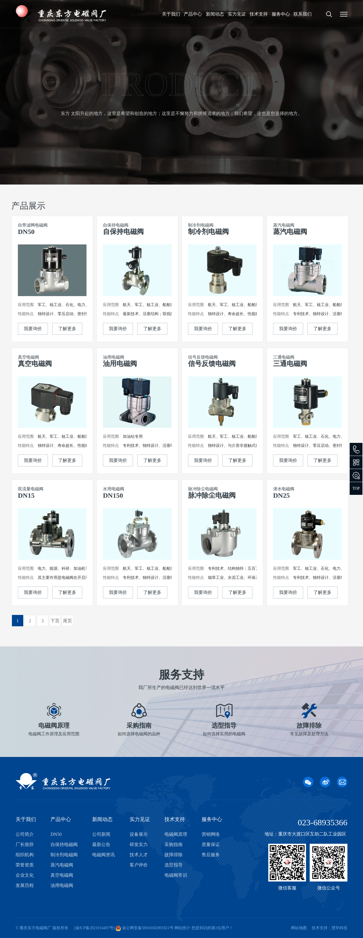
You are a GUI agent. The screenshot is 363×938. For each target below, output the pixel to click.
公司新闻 (101, 834)
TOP (356, 488)
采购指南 (173, 844)
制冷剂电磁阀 (64, 854)
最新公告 (101, 844)
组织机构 (25, 854)
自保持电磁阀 (64, 844)
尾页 (67, 620)
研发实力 (139, 844)
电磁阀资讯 (103, 854)
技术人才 (139, 854)
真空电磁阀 (61, 875)
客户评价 (139, 864)
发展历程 (25, 885)
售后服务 (211, 854)
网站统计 (182, 928)
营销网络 (211, 834)
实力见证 (237, 14)
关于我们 (171, 14)
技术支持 (259, 14)
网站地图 (299, 928)
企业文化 (25, 875)
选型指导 (173, 864)
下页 (55, 620)
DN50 (56, 834)
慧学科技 (339, 928)
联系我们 (303, 14)
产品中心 (193, 14)
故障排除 (173, 854)
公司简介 (25, 834)
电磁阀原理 (175, 834)
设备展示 (139, 834)
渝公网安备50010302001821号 (147, 928)
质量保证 (211, 844)
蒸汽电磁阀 (61, 864)
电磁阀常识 (175, 875)
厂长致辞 (25, 844)
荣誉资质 (25, 864)
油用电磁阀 (61, 885)
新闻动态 (215, 14)
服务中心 (281, 14)
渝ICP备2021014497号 (94, 928)
